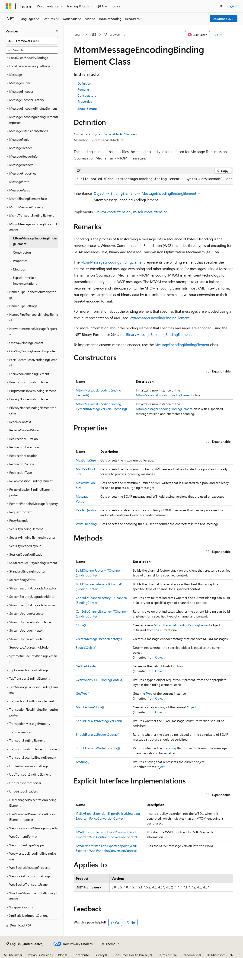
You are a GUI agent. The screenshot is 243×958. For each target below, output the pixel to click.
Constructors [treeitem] (22, 252)
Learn (78, 34)
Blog (61, 955)
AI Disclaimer (13, 955)
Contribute (81, 955)
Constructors (86, 95)
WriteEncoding (86, 524)
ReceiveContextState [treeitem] (23, 430)
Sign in (232, 6)
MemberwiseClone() (90, 707)
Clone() (81, 625)
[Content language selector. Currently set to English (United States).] (25, 944)
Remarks (83, 89)
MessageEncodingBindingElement (169, 193)
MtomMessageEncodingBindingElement (112, 262)
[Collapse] (57, 31)
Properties (84, 101)
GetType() (82, 693)
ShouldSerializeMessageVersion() (99, 721)
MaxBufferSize (86, 460)
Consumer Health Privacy (131, 955)
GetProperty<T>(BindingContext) (99, 680)
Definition (84, 83)
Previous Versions (40, 955)
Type (149, 693)
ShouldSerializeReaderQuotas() (97, 734)
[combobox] (32, 41)
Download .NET (223, 18)
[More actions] (229, 34)
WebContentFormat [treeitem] (23, 836)
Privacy (99, 955)
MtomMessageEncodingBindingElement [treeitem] (35, 241)
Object (99, 193)
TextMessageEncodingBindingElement (159, 317)
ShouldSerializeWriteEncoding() (98, 748)
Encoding (169, 748)
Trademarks (190, 955)
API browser (112, 34)
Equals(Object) (86, 647)
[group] (153, 179)
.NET (93, 34)
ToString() (83, 762)
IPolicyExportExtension (113, 211)
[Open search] (221, 6)
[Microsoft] (9, 6)
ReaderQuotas (86, 510)
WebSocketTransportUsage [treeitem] (28, 884)
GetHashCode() (86, 666)
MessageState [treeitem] (19, 181)
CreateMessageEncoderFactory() (99, 639)
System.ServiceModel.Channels (115, 134)
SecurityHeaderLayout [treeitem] (25, 546)
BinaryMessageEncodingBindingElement (158, 334)
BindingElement (123, 193)
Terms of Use (167, 955)
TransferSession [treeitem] (20, 732)
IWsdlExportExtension (150, 211)
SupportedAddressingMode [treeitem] (28, 647)
